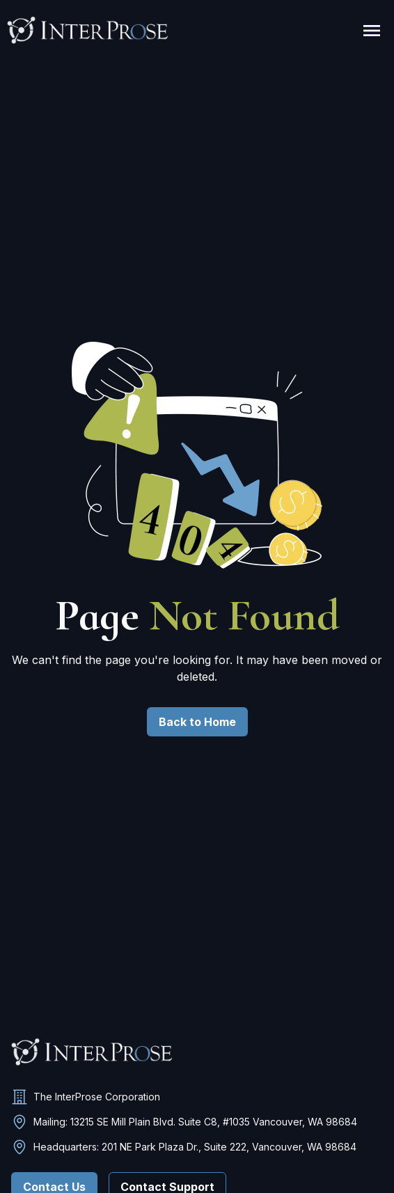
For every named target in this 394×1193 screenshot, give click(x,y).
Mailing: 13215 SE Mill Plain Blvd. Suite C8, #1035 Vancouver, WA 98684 (195, 1122)
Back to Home (197, 722)
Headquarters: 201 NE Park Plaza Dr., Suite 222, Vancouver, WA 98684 (194, 1147)
